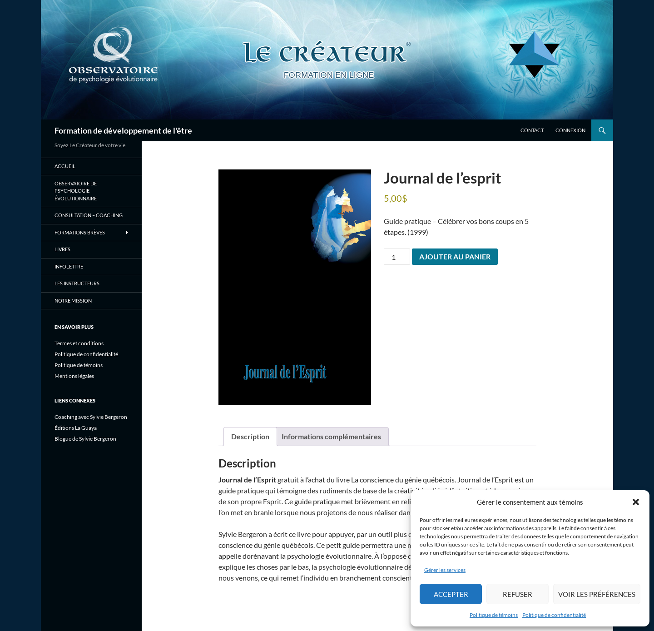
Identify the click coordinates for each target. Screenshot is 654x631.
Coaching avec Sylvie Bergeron (90, 416)
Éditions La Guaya (75, 427)
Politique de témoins (494, 614)
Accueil (64, 166)
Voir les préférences (596, 594)
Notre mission (73, 300)
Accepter (451, 594)
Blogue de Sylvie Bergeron (85, 438)
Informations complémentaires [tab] (331, 436)
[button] (635, 502)
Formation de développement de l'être (123, 130)
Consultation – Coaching (88, 215)
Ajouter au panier (454, 256)
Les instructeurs (76, 283)
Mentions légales (74, 376)
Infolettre (68, 266)
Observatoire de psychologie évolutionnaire (75, 190)
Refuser (517, 594)
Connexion (570, 130)
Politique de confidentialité (554, 614)
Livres (62, 249)
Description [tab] (250, 436)
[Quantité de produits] (397, 256)
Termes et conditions (79, 343)
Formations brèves (79, 232)
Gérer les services (445, 569)
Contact (532, 130)
